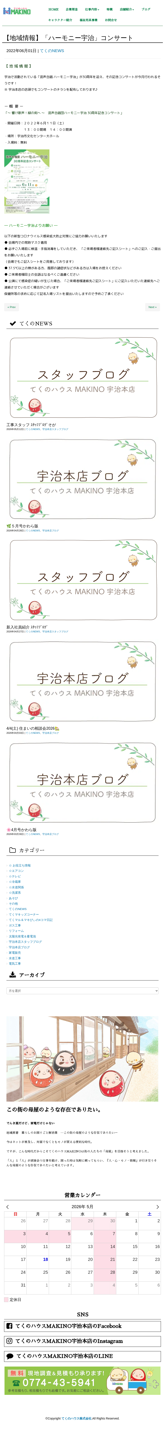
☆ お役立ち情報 (20, 865)
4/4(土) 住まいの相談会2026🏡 (33, 728)
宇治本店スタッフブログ (55, 429)
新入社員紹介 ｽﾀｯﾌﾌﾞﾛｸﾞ (27, 627)
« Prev (12, 307)
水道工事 (15, 958)
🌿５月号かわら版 (22, 526)
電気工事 (15, 963)
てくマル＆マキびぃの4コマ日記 (31, 920)
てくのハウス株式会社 (76, 1418)
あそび (13, 898)
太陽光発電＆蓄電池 (22, 936)
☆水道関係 (16, 887)
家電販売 (15, 952)
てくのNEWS (52, 50)
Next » (152, 307)
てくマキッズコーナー (24, 914)
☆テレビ (15, 876)
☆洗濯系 (15, 892)
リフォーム (16, 930)
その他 (13, 903)
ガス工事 (15, 925)
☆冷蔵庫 (15, 881)
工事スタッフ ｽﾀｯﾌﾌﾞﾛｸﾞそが (31, 425)
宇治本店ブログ (50, 530)
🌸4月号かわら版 (21, 830)
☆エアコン (16, 870)
